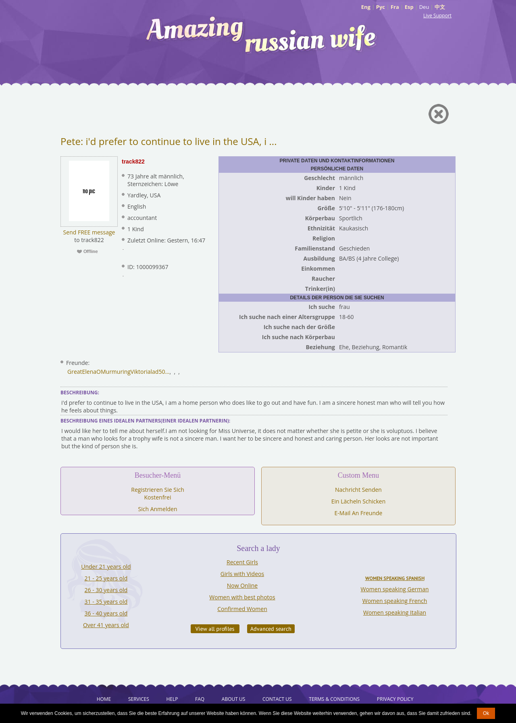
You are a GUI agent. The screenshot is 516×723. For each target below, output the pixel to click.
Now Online (242, 585)
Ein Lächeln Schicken (358, 501)
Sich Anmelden (157, 509)
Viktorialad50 (148, 371)
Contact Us (277, 699)
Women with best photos (242, 597)
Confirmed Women (242, 609)
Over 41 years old (106, 625)
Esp (409, 6)
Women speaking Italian (394, 612)
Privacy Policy (395, 699)
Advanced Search (271, 628)
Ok (486, 713)
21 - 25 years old (106, 578)
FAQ (199, 699)
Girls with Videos (242, 574)
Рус (380, 6)
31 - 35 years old (106, 601)
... (167, 371)
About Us (233, 699)
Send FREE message (89, 232)
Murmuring (116, 371)
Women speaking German (395, 589)
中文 (440, 6)
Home (104, 699)
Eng (365, 6)
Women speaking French (394, 601)
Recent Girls (242, 562)
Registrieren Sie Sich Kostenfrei (157, 493)
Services (138, 699)
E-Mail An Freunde (359, 513)
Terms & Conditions (334, 699)
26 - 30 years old (106, 590)
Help (172, 699)
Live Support (437, 15)
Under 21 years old (106, 566)
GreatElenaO (84, 371)
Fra (395, 6)
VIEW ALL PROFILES (215, 628)
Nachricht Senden (358, 489)
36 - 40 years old (106, 613)
